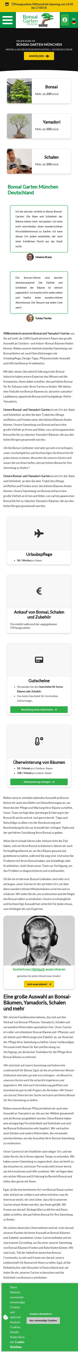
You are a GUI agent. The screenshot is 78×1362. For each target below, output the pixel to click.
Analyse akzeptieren (41, 1314)
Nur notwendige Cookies (43, 1320)
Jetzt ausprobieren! (39, 984)
